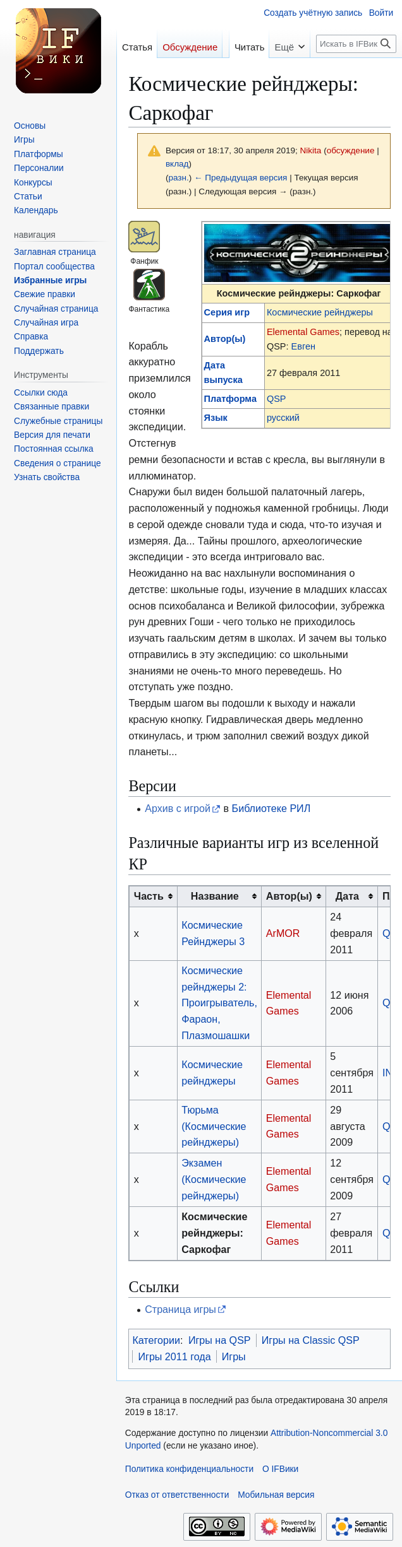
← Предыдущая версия (240, 177)
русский (283, 418)
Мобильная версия (276, 1495)
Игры (234, 1356)
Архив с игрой (177, 808)
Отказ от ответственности (177, 1495)
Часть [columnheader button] (149, 896)
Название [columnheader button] (215, 896)
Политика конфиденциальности (189, 1469)
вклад (177, 163)
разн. (178, 177)
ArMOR (283, 933)
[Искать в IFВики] (356, 44)
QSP (276, 399)
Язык (216, 418)
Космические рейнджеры (320, 312)
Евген (303, 346)
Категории (156, 1340)
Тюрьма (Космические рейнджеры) (213, 1126)
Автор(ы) (225, 339)
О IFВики (280, 1469)
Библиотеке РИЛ (271, 808)
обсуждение (351, 150)
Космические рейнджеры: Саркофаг (214, 1233)
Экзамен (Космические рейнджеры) (213, 1179)
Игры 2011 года (174, 1356)
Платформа (230, 399)
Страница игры (180, 1309)
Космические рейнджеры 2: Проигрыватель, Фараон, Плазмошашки (219, 1003)
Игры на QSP (219, 1340)
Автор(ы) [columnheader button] (289, 896)
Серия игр (227, 312)
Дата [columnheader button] (347, 896)
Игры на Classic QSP (311, 1340)
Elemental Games (303, 332)
